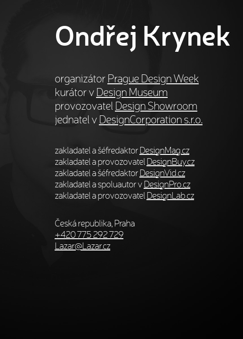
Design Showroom (156, 106)
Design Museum (132, 92)
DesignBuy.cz (170, 161)
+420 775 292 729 (89, 234)
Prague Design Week (153, 78)
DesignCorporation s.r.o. (150, 119)
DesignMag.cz (164, 150)
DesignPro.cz (167, 184)
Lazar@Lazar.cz (82, 245)
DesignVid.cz (162, 172)
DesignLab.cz (170, 195)
